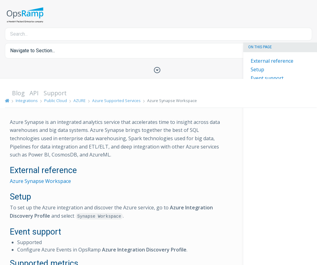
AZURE (79, 100)
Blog (18, 93)
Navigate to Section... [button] (32, 50)
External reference (272, 60)
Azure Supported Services (116, 100)
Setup (257, 69)
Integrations (27, 100)
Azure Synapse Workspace (40, 181)
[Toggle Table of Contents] (158, 69)
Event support (267, 78)
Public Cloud (55, 100)
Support (55, 93)
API (34, 93)
